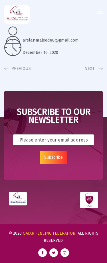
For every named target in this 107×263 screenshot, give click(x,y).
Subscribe (53, 157)
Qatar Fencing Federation (49, 233)
